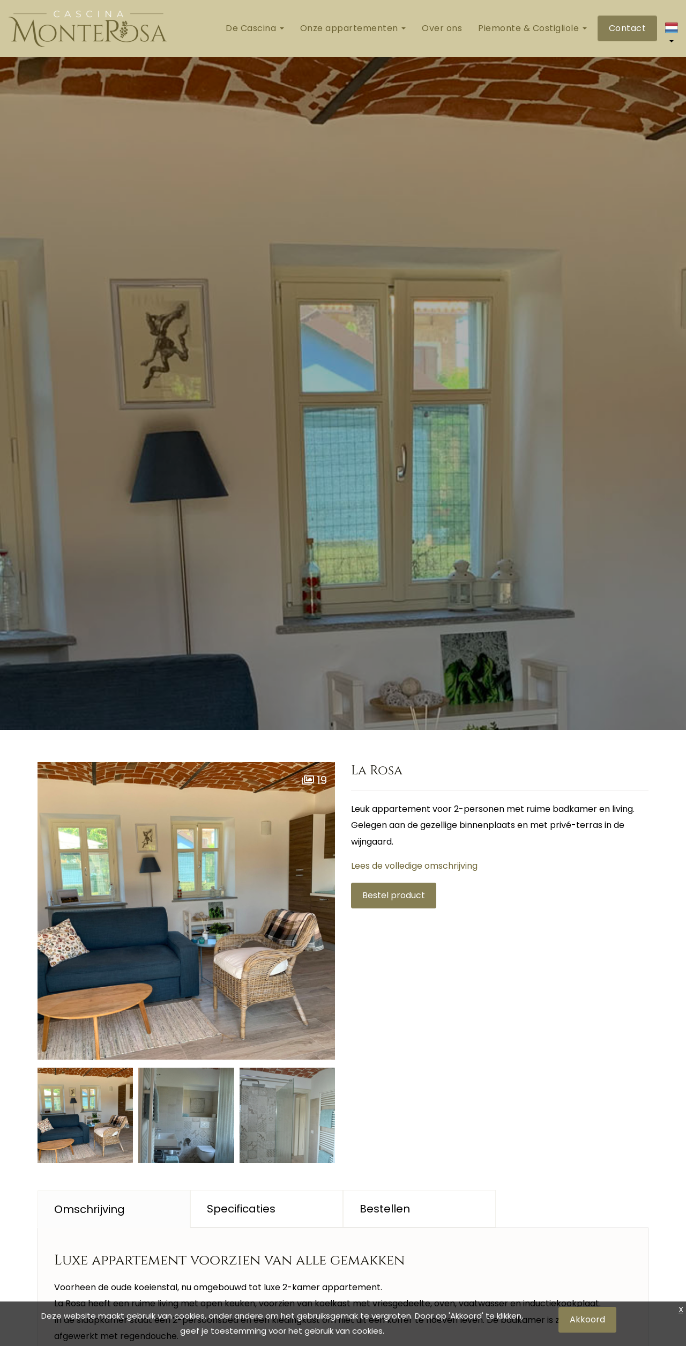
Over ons (442, 28)
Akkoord (587, 1319)
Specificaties (241, 1208)
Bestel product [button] (393, 895)
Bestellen (385, 1208)
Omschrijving (89, 1209)
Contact (627, 28)
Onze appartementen (353, 28)
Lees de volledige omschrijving (414, 866)
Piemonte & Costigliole (532, 28)
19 (314, 780)
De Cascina (255, 28)
